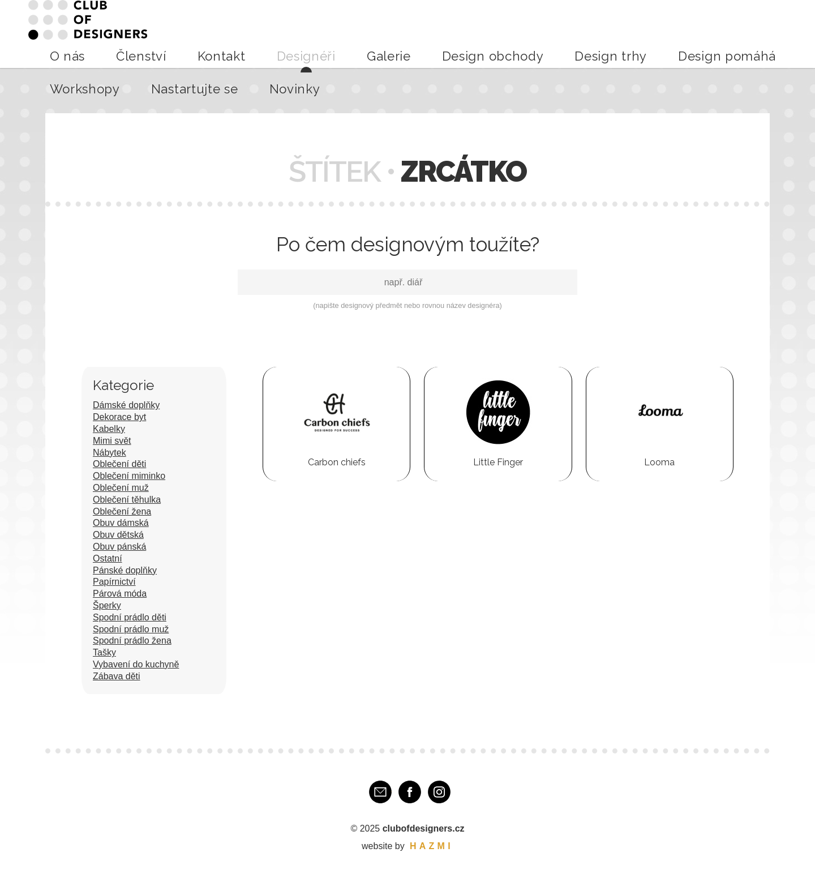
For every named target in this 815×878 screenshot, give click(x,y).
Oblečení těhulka (127, 499)
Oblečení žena (122, 511)
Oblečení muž (121, 487)
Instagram (439, 792)
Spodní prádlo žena (132, 640)
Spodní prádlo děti (129, 617)
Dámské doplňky (126, 405)
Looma (659, 462)
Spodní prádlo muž (131, 629)
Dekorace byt (119, 417)
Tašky (104, 652)
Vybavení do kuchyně (136, 664)
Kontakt (302, 33)
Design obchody (451, 33)
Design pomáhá (585, 33)
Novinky (770, 33)
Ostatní (107, 558)
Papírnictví (114, 581)
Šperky (107, 605)
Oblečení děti (119, 464)
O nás (219, 33)
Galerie (392, 33)
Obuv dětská (118, 534)
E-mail (380, 792)
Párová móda (120, 593)
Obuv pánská (119, 546)
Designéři (348, 33)
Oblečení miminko (129, 476)
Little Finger (498, 462)
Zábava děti (116, 676)
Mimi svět (112, 441)
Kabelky (109, 429)
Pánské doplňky (125, 570)
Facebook (409, 792)
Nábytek (109, 452)
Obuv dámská (121, 523)
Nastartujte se (715, 33)
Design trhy (519, 33)
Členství (258, 33)
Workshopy (652, 33)
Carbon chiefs (337, 462)
